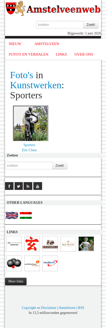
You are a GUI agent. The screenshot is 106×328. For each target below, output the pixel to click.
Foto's (21, 75)
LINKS (61, 54)
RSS (81, 308)
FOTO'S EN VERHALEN (28, 54)
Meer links (15, 281)
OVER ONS (83, 54)
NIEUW (15, 44)
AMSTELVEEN (46, 44)
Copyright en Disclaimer (39, 308)
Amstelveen (67, 308)
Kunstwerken (35, 85)
